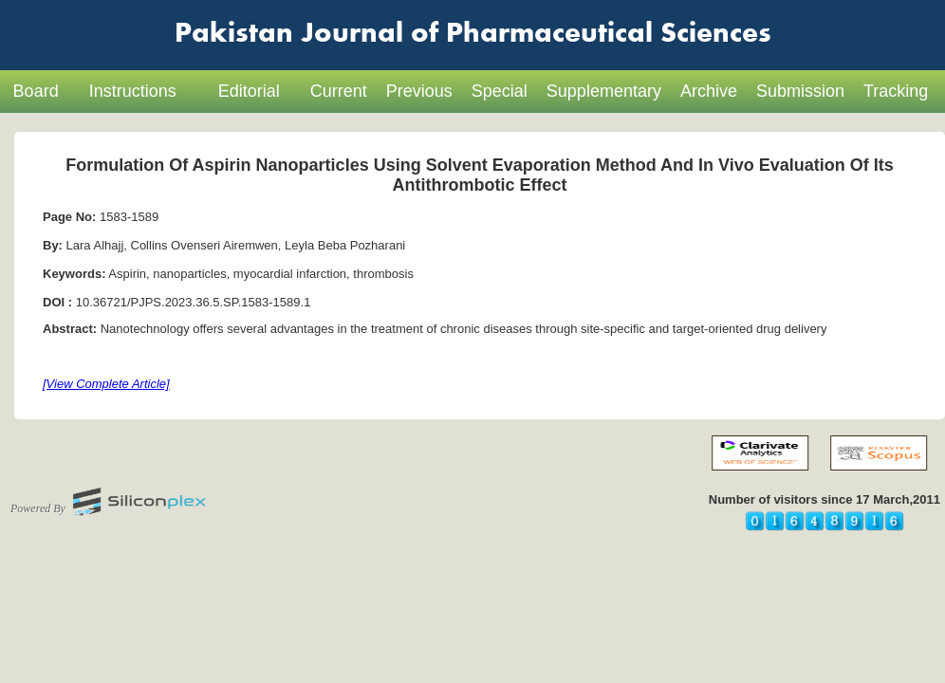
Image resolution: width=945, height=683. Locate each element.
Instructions (132, 91)
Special (500, 91)
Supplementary (604, 91)
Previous (419, 91)
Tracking (895, 91)
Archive (708, 91)
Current (338, 91)
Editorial (249, 91)
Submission (800, 91)
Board (36, 91)
